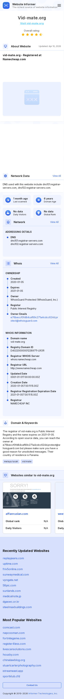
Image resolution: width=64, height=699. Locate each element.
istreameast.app (13, 671)
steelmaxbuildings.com (17, 607)
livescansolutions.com (17, 649)
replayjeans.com (13, 558)
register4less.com (14, 643)
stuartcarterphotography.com (22, 665)
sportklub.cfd (11, 676)
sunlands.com (12, 590)
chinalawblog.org (14, 660)
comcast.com (11, 627)
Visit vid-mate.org (32, 23)
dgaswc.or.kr (11, 601)
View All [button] (57, 176)
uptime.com (10, 563)
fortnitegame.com (14, 638)
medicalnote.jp (12, 596)
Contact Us (32, 685)
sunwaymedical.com (16, 574)
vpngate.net (10, 580)
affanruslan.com (17, 513)
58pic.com (9, 585)
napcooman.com (14, 633)
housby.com (11, 654)
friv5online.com (13, 569)
